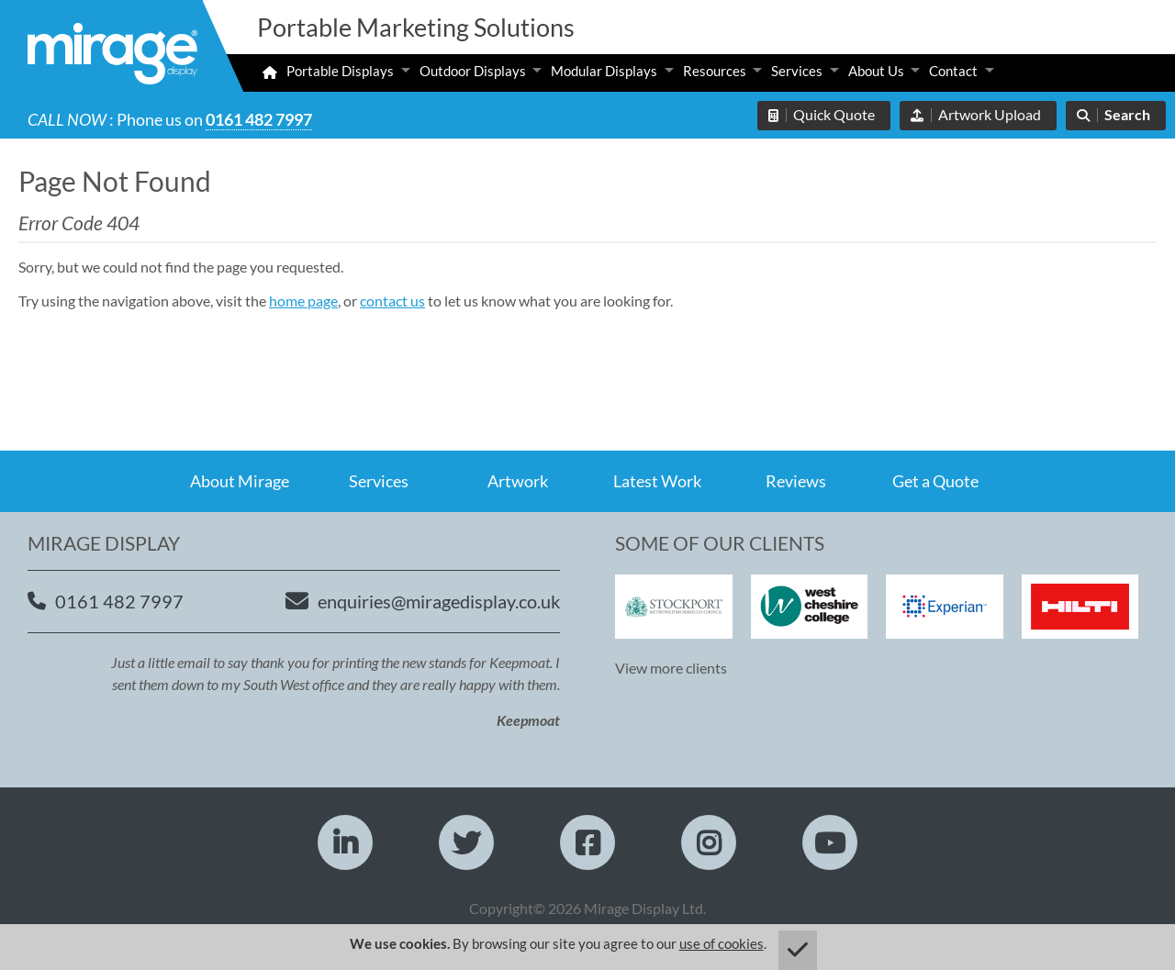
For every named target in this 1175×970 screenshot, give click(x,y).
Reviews (796, 481)
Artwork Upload (989, 114)
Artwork (517, 481)
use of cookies (721, 943)
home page (303, 300)
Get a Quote (935, 481)
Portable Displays (340, 70)
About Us (876, 70)
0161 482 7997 (259, 119)
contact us (392, 300)
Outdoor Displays (473, 70)
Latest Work (657, 481)
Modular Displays (604, 70)
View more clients (671, 667)
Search (1127, 114)
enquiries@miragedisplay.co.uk (439, 601)
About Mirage (239, 481)
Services (796, 70)
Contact (953, 70)
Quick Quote (834, 114)
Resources (714, 70)
